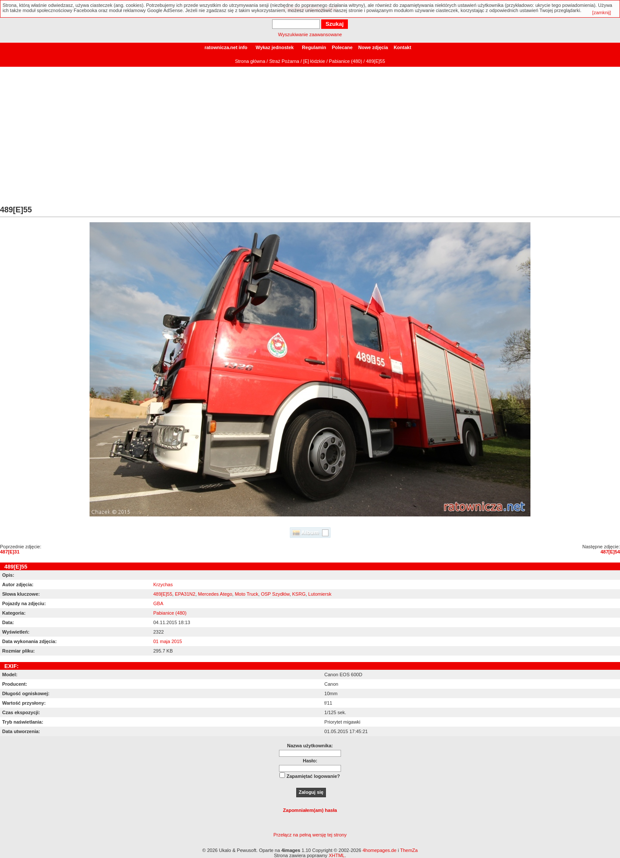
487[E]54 (610, 551)
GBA (158, 603)
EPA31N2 (185, 594)
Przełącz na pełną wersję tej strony (310, 834)
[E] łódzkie (314, 61)
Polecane (342, 47)
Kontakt (402, 47)
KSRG (299, 594)
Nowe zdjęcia (373, 47)
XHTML (336, 855)
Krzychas (163, 584)
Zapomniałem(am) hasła (310, 810)
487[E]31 (9, 551)
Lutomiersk (320, 594)
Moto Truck (246, 594)
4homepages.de (380, 850)
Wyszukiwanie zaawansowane (310, 34)
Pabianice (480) (345, 61)
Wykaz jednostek (275, 47)
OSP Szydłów (275, 594)
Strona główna (250, 61)
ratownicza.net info (226, 47)
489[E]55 (162, 594)
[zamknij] (601, 12)
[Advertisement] (310, 141)
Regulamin (314, 47)
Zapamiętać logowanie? (313, 776)
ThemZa (409, 850)
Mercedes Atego (215, 594)
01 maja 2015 (167, 641)
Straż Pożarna (284, 61)
